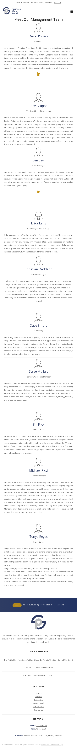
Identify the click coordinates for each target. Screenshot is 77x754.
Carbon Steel (38, 706)
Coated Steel (38, 703)
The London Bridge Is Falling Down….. (38, 675)
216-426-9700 (41, 725)
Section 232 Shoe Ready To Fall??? (39, 667)
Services (38, 696)
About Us (57, 2)
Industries (38, 700)
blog (37, 604)
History (38, 693)
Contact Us (38, 710)
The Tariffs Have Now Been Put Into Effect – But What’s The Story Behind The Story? (38, 660)
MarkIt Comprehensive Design (52, 744)
